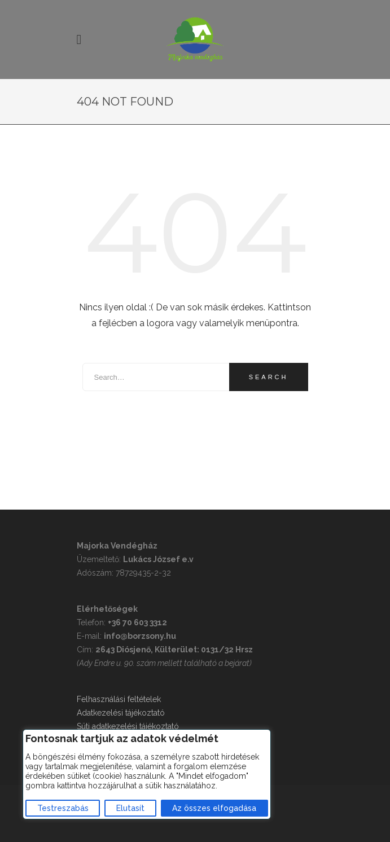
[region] (147, 774)
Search (268, 377)
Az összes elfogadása (214, 808)
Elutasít (130, 808)
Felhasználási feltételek (119, 699)
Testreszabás (63, 808)
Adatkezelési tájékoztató (121, 712)
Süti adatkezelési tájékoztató (128, 726)
